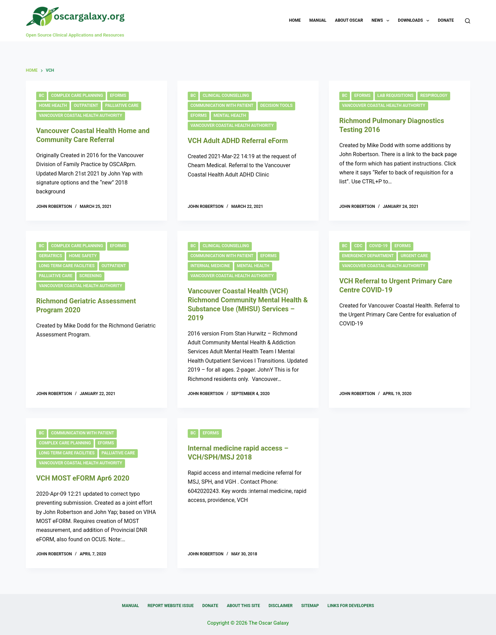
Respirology (433, 95)
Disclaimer (281, 605)
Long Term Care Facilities (67, 265)
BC (41, 95)
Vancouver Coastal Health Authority (80, 115)
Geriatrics (50, 255)
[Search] (467, 20)
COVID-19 (378, 245)
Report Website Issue (171, 605)
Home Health (53, 105)
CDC (358, 245)
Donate (446, 20)
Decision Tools (276, 105)
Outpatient (86, 105)
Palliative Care (121, 105)
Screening (90, 275)
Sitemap (310, 605)
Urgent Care (414, 255)
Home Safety (83, 255)
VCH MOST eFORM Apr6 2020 (82, 478)
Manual (317, 20)
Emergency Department (368, 255)
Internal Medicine (210, 265)
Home (295, 20)
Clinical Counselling (226, 95)
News (382, 21)
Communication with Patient (222, 105)
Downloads (415, 21)
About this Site (243, 605)
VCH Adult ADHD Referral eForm (238, 141)
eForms (118, 95)
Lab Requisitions (396, 95)
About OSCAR (349, 20)
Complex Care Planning (77, 95)
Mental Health (230, 115)
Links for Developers (351, 605)
